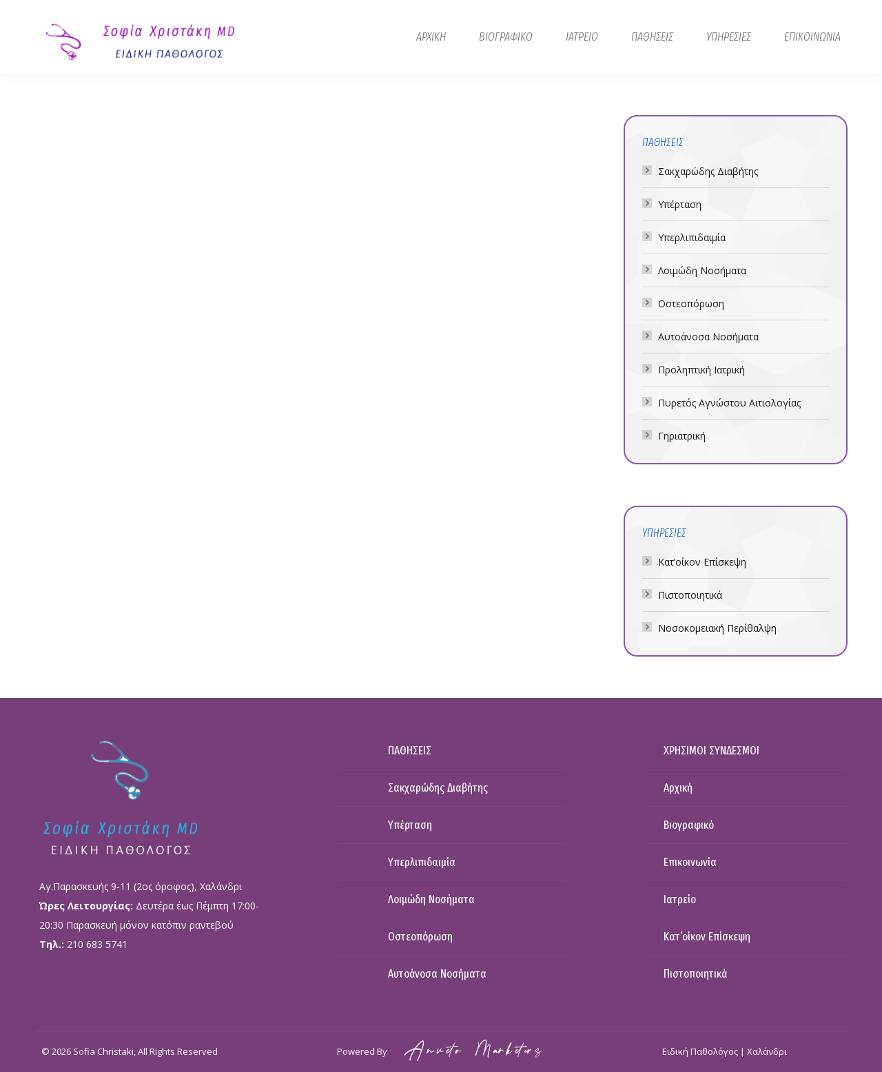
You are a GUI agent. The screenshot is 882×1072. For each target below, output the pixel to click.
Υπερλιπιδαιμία (692, 237)
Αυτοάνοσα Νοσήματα (708, 336)
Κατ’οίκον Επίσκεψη (702, 561)
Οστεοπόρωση (691, 303)
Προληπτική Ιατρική (701, 369)
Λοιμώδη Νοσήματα (702, 270)
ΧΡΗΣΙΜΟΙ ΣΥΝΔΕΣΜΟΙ (711, 750)
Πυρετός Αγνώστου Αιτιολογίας (729, 402)
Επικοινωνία (690, 862)
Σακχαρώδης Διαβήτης (708, 171)
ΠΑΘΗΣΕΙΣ (409, 750)
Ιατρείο (680, 899)
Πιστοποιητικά (690, 594)
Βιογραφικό (689, 825)
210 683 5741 (97, 944)
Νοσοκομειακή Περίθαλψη (717, 628)
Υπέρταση (679, 204)
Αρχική (678, 788)
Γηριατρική (682, 435)
